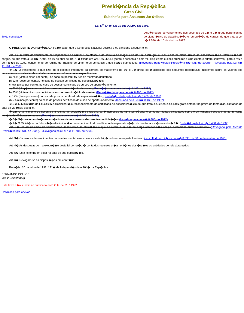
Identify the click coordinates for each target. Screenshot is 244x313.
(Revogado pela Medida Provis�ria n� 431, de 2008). (174, 62)
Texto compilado (12, 36)
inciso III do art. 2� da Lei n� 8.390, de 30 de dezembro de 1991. (185, 138)
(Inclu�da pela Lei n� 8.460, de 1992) (139, 100)
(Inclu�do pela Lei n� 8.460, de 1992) (143, 119)
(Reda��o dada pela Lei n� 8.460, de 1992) (122, 88)
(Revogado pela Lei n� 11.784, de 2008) (67, 130)
